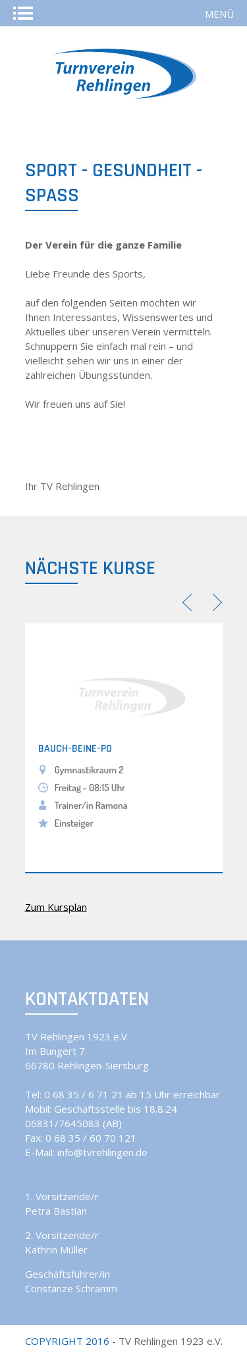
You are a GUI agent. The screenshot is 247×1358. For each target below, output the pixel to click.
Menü (219, 13)
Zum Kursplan (56, 906)
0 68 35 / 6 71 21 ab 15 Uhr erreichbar (132, 1094)
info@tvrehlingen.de (102, 1152)
